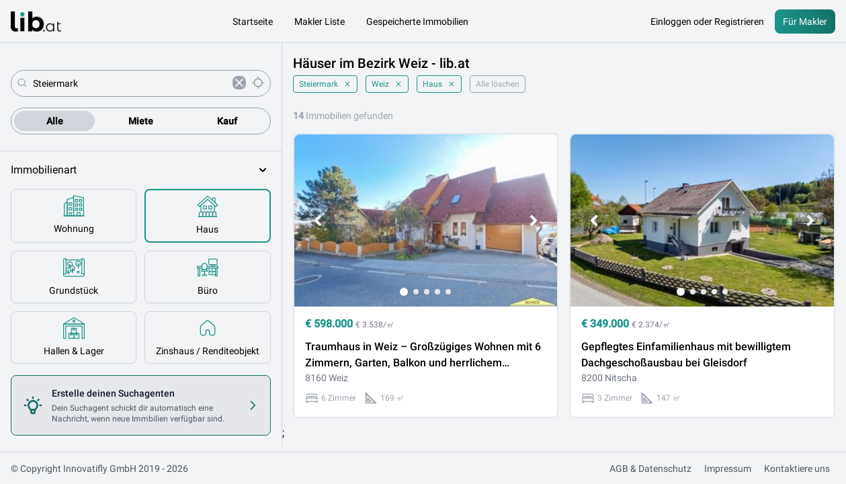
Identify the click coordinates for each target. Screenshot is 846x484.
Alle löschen (497, 84)
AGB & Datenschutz (650, 468)
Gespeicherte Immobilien (417, 21)
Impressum (727, 468)
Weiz (387, 84)
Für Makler (805, 21)
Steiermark (325, 84)
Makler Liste (319, 21)
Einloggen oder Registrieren (707, 21)
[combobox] (130, 83)
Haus (439, 84)
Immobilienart (141, 170)
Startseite (252, 21)
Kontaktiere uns (797, 468)
